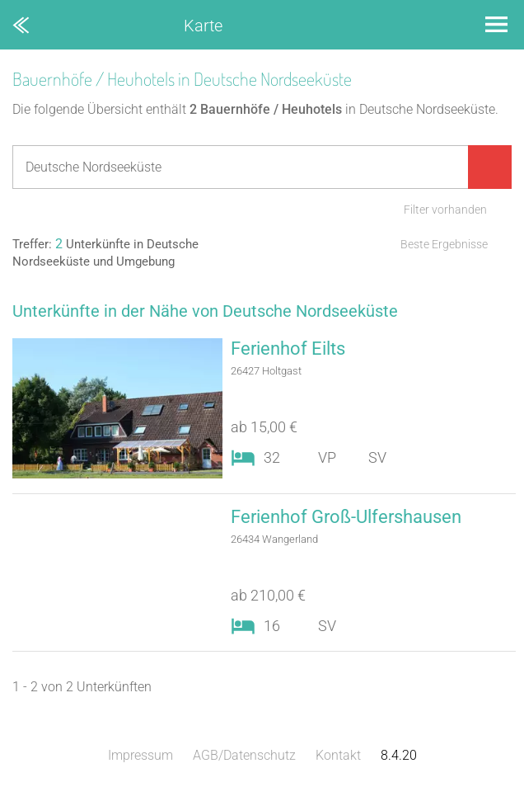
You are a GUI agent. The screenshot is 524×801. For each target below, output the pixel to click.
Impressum (140, 755)
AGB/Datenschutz (244, 755)
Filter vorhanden (445, 209)
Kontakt (338, 755)
